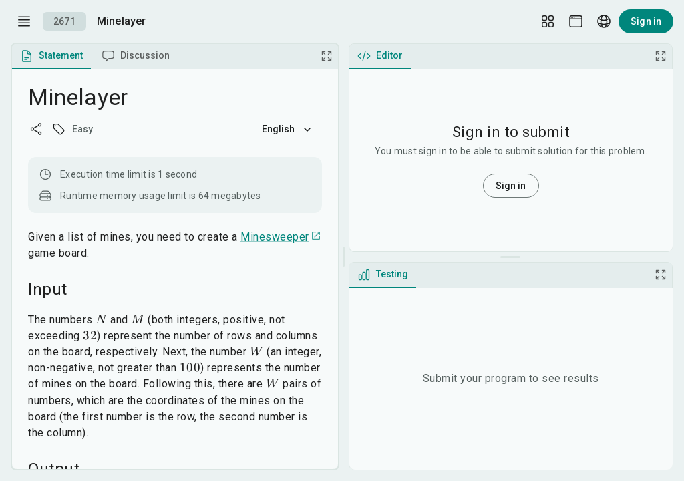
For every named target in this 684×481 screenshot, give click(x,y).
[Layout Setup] (547, 21)
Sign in (646, 21)
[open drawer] (24, 21)
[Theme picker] (575, 21)
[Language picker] (603, 21)
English (288, 129)
